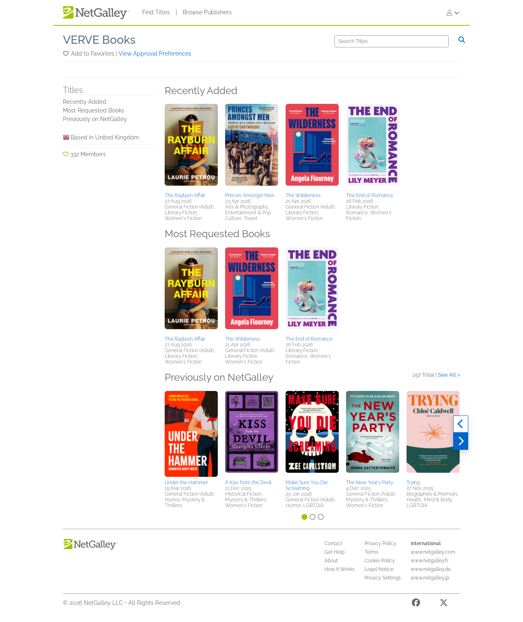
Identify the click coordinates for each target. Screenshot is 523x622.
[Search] (391, 41)
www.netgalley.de (431, 569)
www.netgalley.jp (430, 578)
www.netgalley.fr (429, 561)
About (331, 561)
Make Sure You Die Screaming (307, 485)
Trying (413, 482)
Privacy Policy (380, 543)
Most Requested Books (93, 110)
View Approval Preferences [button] (154, 53)
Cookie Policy (379, 561)
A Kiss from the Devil (248, 482)
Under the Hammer (186, 482)
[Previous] (460, 424)
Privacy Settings (382, 578)
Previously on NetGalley (95, 119)
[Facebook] (416, 604)
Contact (333, 543)
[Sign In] (453, 12)
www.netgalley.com (433, 552)
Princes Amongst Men (250, 195)
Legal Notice (378, 569)
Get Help (334, 552)
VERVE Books (99, 40)
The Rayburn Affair (185, 195)
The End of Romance (369, 195)
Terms (371, 552)
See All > (449, 375)
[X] (444, 604)
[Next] (460, 441)
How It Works (339, 569)
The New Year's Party (369, 482)
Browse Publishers (207, 12)
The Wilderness (303, 195)
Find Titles (156, 12)
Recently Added (84, 102)
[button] (66, 53)
